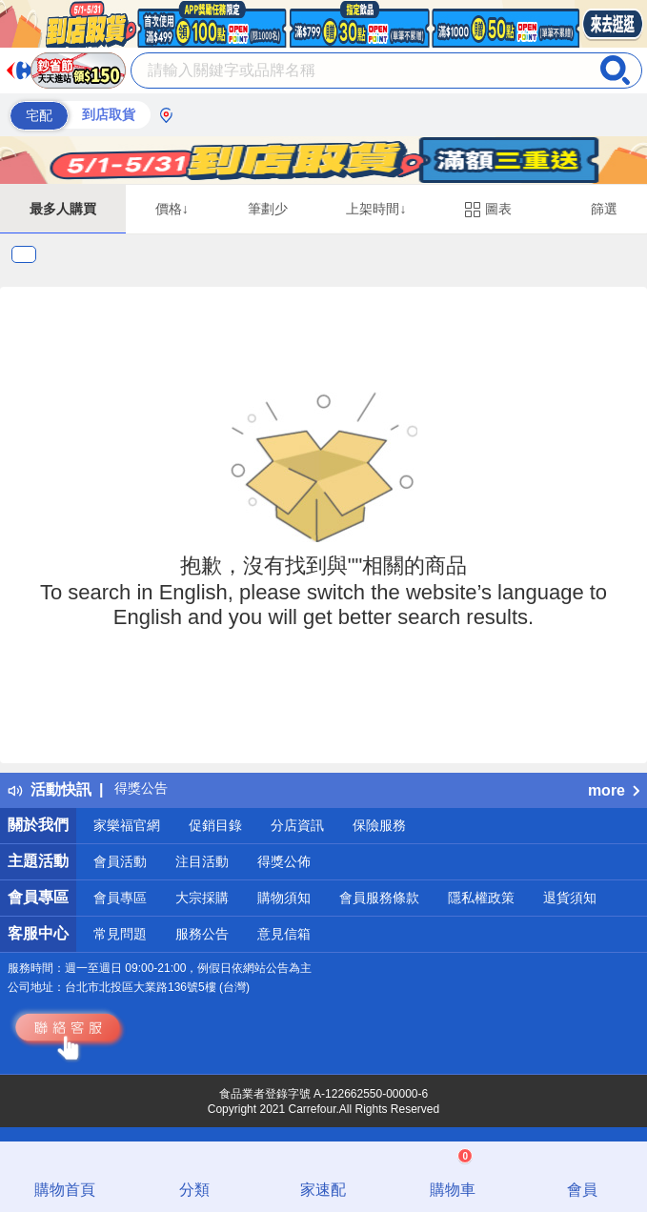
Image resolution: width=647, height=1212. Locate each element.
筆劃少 (268, 208)
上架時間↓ (376, 208)
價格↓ (172, 208)
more (613, 790)
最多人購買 (63, 208)
